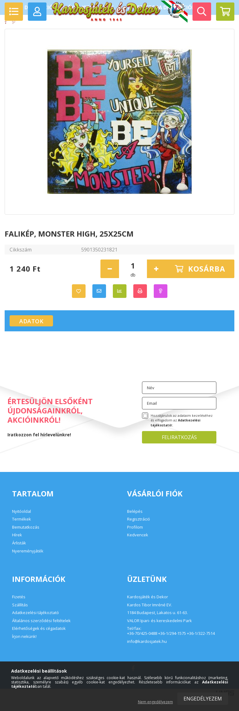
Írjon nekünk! (24, 636)
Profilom (135, 527)
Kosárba (206, 269)
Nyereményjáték (27, 551)
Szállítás (20, 605)
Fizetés (18, 597)
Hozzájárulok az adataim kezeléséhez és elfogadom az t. (182, 420)
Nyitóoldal (21, 511)
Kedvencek (137, 535)
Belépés (135, 511)
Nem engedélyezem (155, 701)
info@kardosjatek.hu (147, 641)
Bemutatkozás (25, 527)
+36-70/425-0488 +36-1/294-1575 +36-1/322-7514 (171, 633)
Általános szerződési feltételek (41, 620)
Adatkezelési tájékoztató (35, 612)
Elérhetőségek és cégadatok (39, 628)
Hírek (17, 535)
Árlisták (19, 543)
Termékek (21, 519)
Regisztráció (138, 519)
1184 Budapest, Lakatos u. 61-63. (157, 612)
